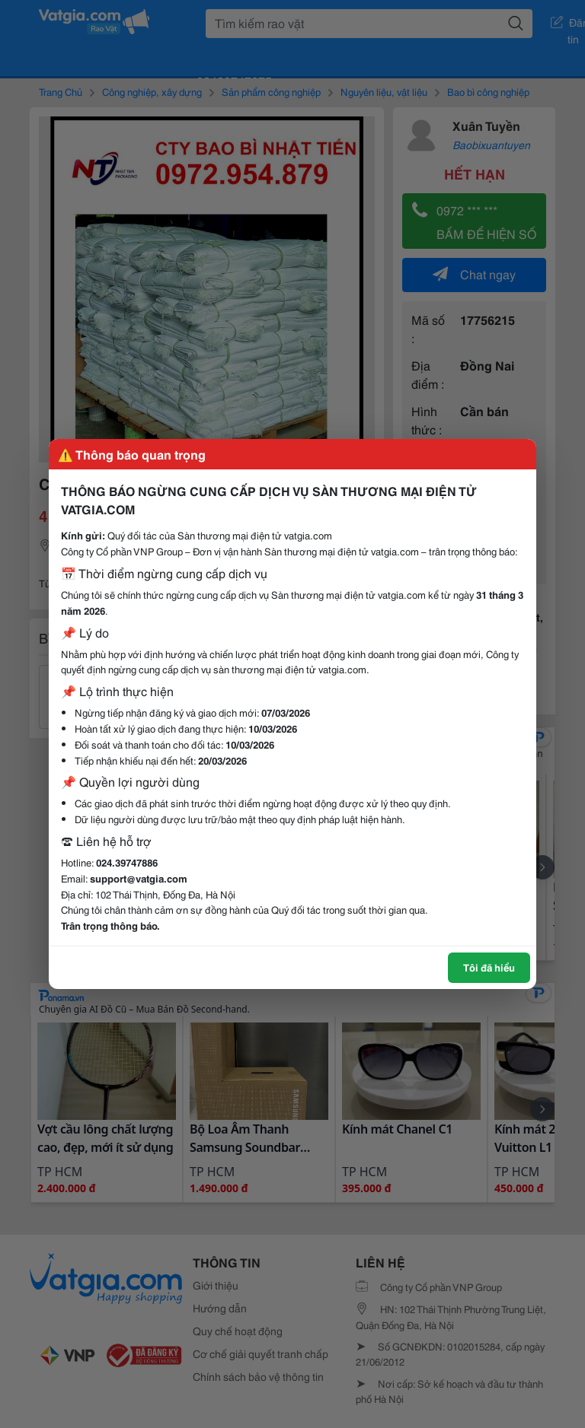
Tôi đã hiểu (489, 967)
